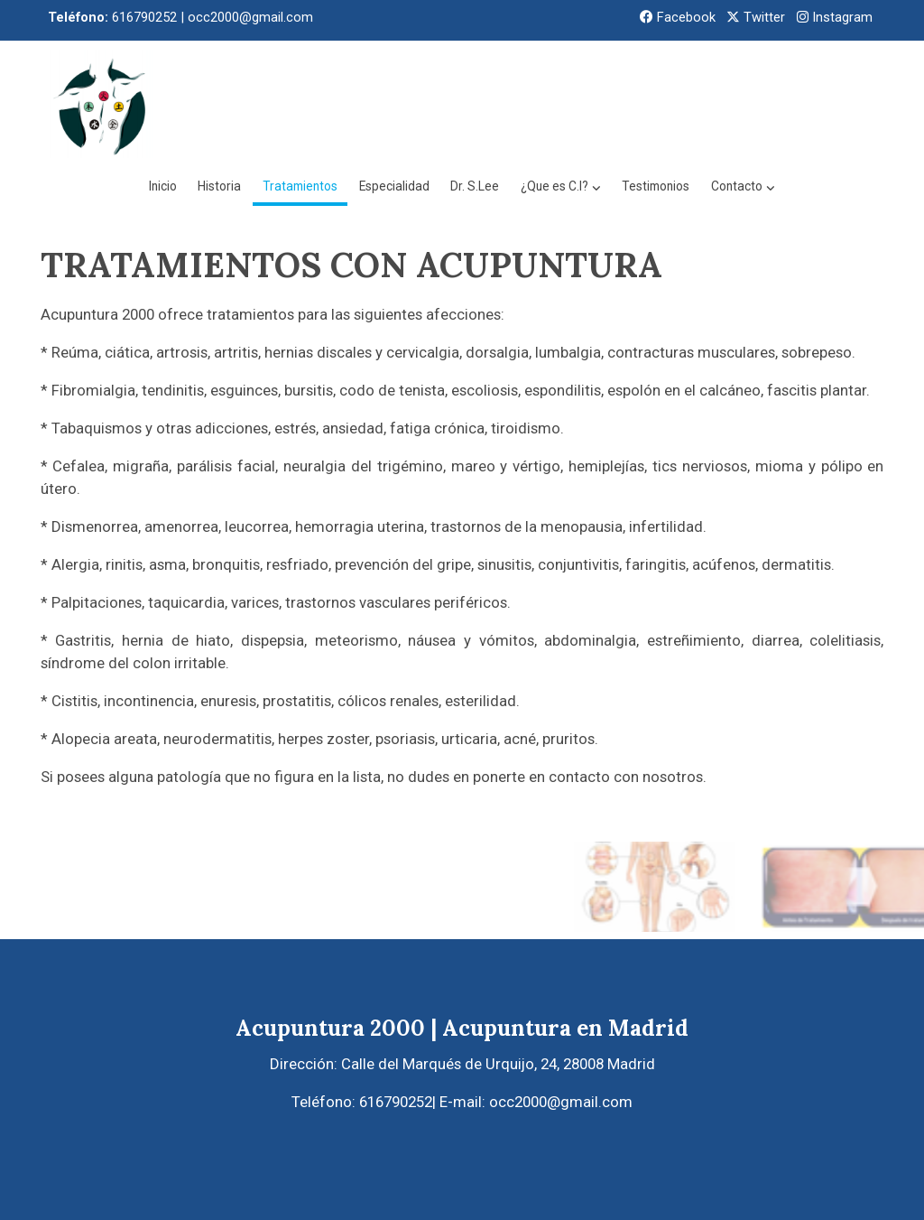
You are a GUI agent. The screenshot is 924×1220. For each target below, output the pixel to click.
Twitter (755, 17)
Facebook (678, 17)
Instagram (835, 17)
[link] (102, 104)
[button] (685, 104)
